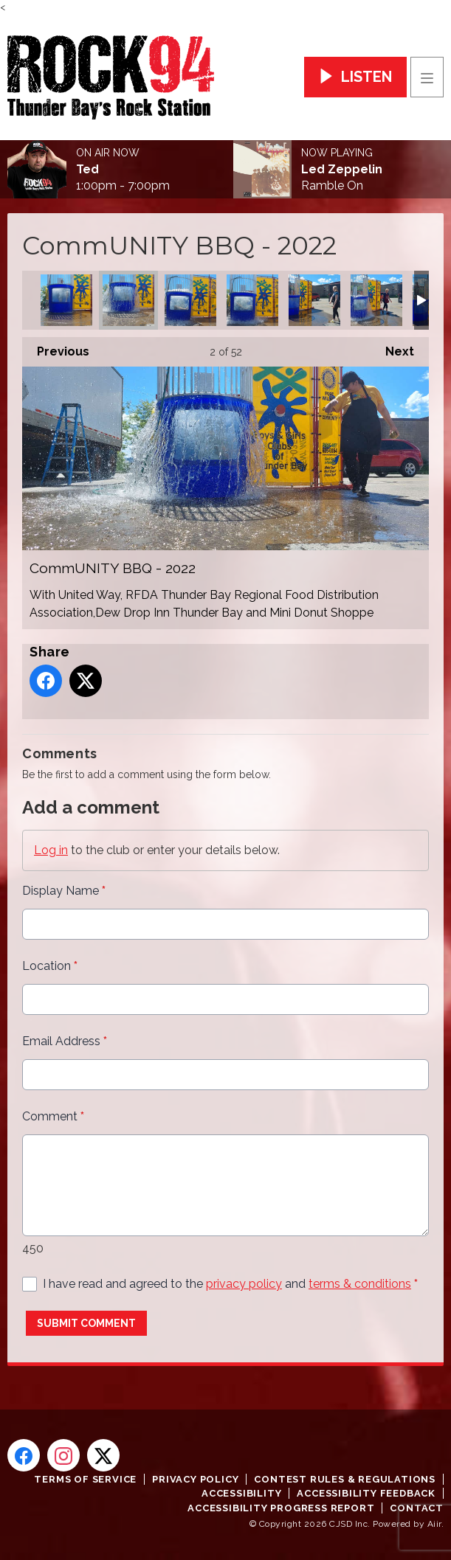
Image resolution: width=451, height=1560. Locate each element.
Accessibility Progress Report (280, 1508)
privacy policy (244, 1284)
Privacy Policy (195, 1479)
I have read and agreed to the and (230, 1284)
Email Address (64, 1041)
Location (50, 966)
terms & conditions (360, 1284)
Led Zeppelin (341, 169)
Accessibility (241, 1493)
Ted (87, 169)
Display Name (64, 891)
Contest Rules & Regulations (344, 1479)
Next (392, 347)
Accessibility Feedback (366, 1493)
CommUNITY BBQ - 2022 (66, 300)
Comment (53, 1116)
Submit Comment (86, 1323)
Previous (55, 347)
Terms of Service (85, 1479)
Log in (51, 850)
